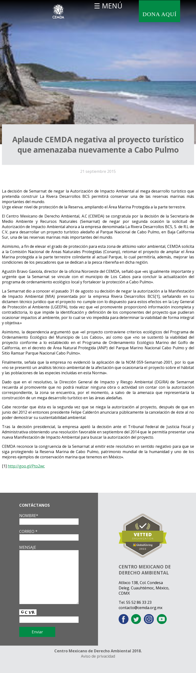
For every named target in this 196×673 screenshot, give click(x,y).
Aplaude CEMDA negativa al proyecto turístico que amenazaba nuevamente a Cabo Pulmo (98, 144)
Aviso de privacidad (98, 656)
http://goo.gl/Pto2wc (26, 466)
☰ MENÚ (108, 5)
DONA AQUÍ (159, 14)
